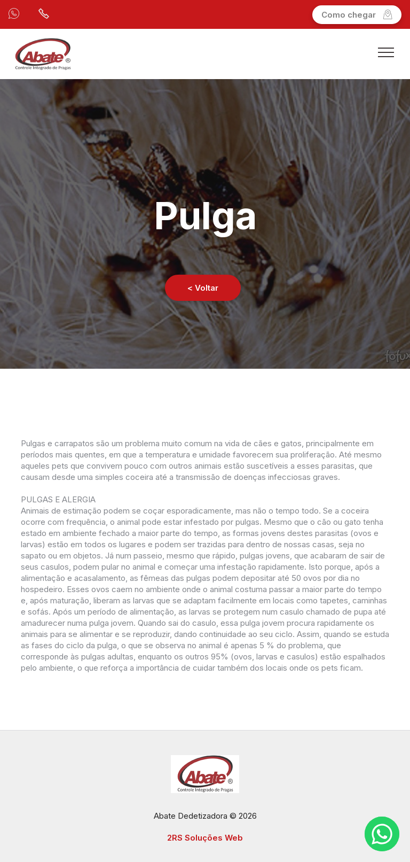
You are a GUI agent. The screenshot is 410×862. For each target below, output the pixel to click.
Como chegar (356, 15)
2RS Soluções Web (205, 838)
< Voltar (202, 288)
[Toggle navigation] (386, 52)
